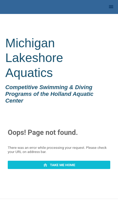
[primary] (59, 165)
